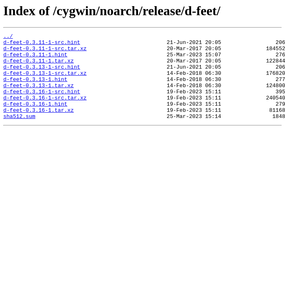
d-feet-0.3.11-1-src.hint (41, 44)
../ (8, 37)
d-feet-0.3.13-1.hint (35, 88)
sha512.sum (19, 133)
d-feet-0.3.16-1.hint (35, 118)
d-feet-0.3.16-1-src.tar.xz (45, 111)
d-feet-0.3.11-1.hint (35, 59)
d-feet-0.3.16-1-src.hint (41, 103)
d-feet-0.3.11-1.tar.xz (38, 66)
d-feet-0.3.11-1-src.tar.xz (45, 52)
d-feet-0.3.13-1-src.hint (41, 74)
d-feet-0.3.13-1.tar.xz (38, 96)
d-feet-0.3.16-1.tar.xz (38, 126)
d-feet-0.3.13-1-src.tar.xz (45, 81)
